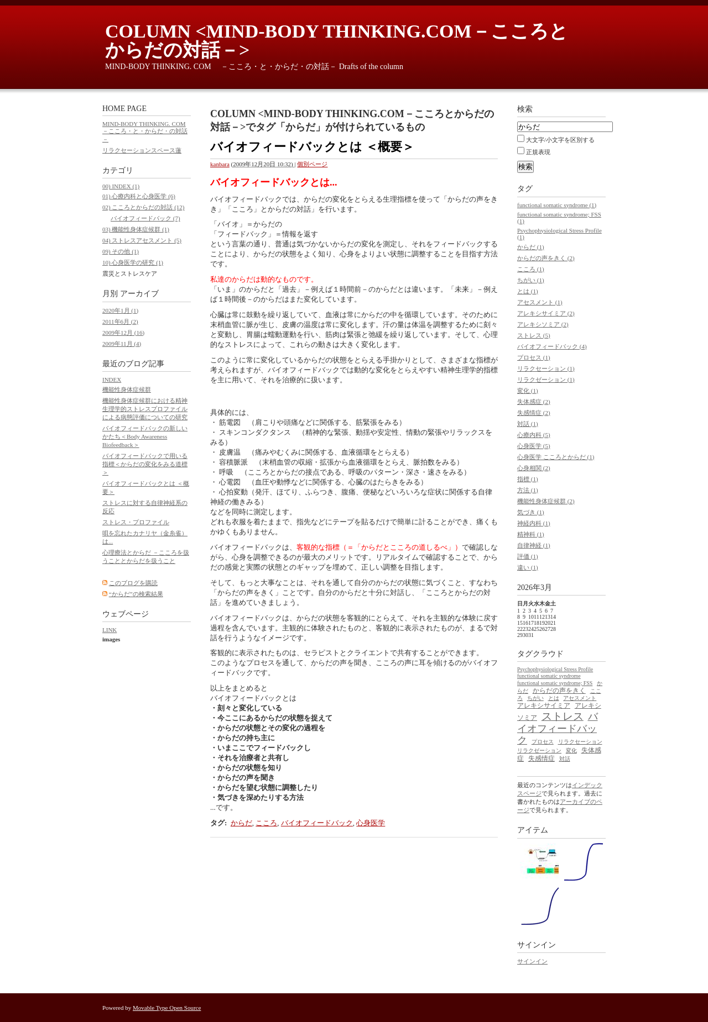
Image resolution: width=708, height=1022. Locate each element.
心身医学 (370, 823)
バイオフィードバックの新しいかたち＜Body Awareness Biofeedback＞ (145, 436)
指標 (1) (527, 479)
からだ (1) (530, 247)
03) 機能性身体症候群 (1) (135, 229)
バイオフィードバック (317, 823)
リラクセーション (580, 742)
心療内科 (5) (533, 434)
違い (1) (527, 567)
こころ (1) (530, 269)
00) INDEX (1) (120, 186)
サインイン (532, 961)
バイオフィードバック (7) (145, 218)
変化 (571, 750)
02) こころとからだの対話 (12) (143, 207)
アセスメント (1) (540, 302)
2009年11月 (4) (121, 343)
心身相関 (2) (533, 468)
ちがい (535, 698)
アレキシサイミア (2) (546, 313)
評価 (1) (527, 556)
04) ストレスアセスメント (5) (141, 240)
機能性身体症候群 (126, 389)
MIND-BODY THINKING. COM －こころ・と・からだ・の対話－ (145, 131)
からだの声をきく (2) (546, 258)
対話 (564, 759)
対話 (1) (527, 423)
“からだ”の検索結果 (136, 594)
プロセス (543, 742)
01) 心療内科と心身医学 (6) (138, 196)
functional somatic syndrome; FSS (554, 683)
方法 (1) (527, 490)
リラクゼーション (539, 750)
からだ (241, 823)
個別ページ (312, 164)
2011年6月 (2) (120, 321)
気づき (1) (530, 512)
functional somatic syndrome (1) (556, 205)
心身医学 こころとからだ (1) (555, 457)
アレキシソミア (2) (543, 324)
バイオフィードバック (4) (552, 346)
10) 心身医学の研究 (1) (132, 262)
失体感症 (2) (533, 401)
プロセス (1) (533, 357)
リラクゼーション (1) (546, 379)
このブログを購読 (133, 583)
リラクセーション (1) (546, 368)
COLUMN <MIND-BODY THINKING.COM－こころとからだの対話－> (336, 40)
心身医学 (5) (533, 445)
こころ (266, 823)
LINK (109, 629)
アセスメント (579, 698)
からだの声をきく (559, 690)
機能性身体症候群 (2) (546, 501)
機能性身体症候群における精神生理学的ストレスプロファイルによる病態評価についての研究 (145, 408)
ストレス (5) (533, 335)
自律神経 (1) (533, 545)
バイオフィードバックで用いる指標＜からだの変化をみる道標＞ (145, 464)
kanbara (220, 164)
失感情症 (541, 758)
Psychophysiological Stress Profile (555, 669)
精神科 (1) (530, 534)
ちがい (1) (530, 280)
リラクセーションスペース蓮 (141, 150)
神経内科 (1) (533, 523)
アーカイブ (139, 293)
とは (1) (527, 291)
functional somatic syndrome (549, 676)
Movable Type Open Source (167, 1007)
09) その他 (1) (120, 251)
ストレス (563, 716)
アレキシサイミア (543, 705)
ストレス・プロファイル (135, 522)
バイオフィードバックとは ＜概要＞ (312, 147)
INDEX (111, 379)
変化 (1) (527, 390)
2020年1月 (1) (120, 310)
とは (553, 698)
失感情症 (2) (533, 412)
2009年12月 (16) (123, 332)
